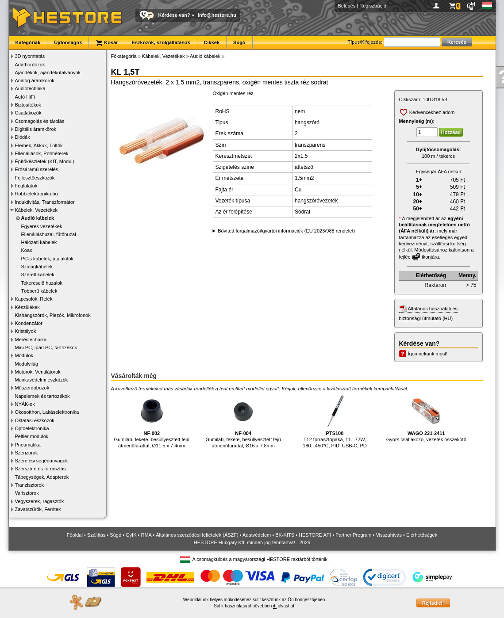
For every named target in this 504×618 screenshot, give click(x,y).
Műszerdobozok (32, 387)
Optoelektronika (32, 428)
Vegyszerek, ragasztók (39, 501)
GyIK (131, 535)
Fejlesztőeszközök (35, 177)
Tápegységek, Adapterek (42, 477)
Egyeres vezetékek (41, 226)
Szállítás (96, 535)
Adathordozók (30, 64)
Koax (26, 250)
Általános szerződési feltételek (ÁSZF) (197, 535)
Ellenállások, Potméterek (42, 153)
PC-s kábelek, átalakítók (47, 258)
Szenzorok (26, 452)
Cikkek (211, 42)
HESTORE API (315, 535)
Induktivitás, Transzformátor (45, 202)
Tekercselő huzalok (42, 283)
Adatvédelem (256, 535)
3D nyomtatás (30, 56)
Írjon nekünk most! (428, 353)
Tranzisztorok (29, 485)
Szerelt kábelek (37, 274)
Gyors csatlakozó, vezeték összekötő (426, 418)
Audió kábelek (37, 218)
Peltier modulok (32, 436)
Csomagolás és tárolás (40, 121)
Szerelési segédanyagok (41, 460)
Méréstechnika (31, 339)
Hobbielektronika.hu (36, 193)
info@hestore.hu (217, 15)
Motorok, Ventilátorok (38, 371)
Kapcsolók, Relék (34, 298)
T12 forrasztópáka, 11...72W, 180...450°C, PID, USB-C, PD (334, 421)
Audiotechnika (30, 88)
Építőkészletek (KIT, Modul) (44, 161)
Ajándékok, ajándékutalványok (48, 72)
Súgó (239, 42)
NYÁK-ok (25, 404)
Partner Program (353, 535)
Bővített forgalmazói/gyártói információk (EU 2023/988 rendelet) (286, 230)
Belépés (347, 5)
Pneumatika (28, 444)
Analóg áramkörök (34, 80)
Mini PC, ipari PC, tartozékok (46, 347)
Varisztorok (27, 493)
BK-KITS (284, 535)
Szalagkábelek (37, 266)
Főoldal (75, 535)
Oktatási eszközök (34, 420)
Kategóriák (28, 42)
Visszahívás (389, 535)
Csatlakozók (28, 112)
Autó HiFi (25, 96)
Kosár (107, 42)
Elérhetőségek (421, 535)
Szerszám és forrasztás (40, 468)
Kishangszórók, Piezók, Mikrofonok (53, 315)
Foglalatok (26, 185)
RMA (146, 535)
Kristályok (25, 331)
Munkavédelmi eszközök (41, 379)
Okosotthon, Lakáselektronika (47, 412)
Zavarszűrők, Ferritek (38, 509)
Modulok (24, 355)
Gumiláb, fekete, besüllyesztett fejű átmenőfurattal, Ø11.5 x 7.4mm (152, 421)
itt (275, 605)
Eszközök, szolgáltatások (161, 42)
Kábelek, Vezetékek (36, 210)
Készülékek (27, 307)
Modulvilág (26, 363)
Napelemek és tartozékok (42, 396)
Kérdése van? (174, 15)
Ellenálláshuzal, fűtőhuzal (48, 234)
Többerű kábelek (39, 291)
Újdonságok (68, 42)
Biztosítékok (28, 104)
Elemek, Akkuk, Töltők (39, 145)
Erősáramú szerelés (36, 169)
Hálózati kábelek (39, 242)
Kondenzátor (28, 323)
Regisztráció (372, 5)
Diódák (22, 137)
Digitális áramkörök (36, 129)
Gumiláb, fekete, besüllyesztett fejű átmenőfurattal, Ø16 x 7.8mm (243, 421)
